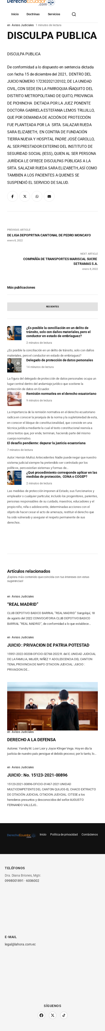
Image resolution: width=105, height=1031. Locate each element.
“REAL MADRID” (22, 604)
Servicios (54, 14)
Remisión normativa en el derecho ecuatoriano (61, 394)
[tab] (52, 306)
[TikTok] (64, 1015)
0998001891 (14, 881)
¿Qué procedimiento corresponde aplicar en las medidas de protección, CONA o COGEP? (61, 474)
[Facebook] (41, 1015)
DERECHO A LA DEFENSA (31, 739)
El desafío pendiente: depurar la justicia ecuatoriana (46, 443)
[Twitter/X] (52, 1015)
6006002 (32, 881)
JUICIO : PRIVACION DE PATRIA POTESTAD (48, 645)
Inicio (14, 14)
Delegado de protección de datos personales (59, 360)
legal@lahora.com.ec (20, 944)
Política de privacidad (64, 834)
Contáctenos (90, 834)
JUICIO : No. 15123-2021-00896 (37, 775)
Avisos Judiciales (23, 596)
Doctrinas (33, 14)
